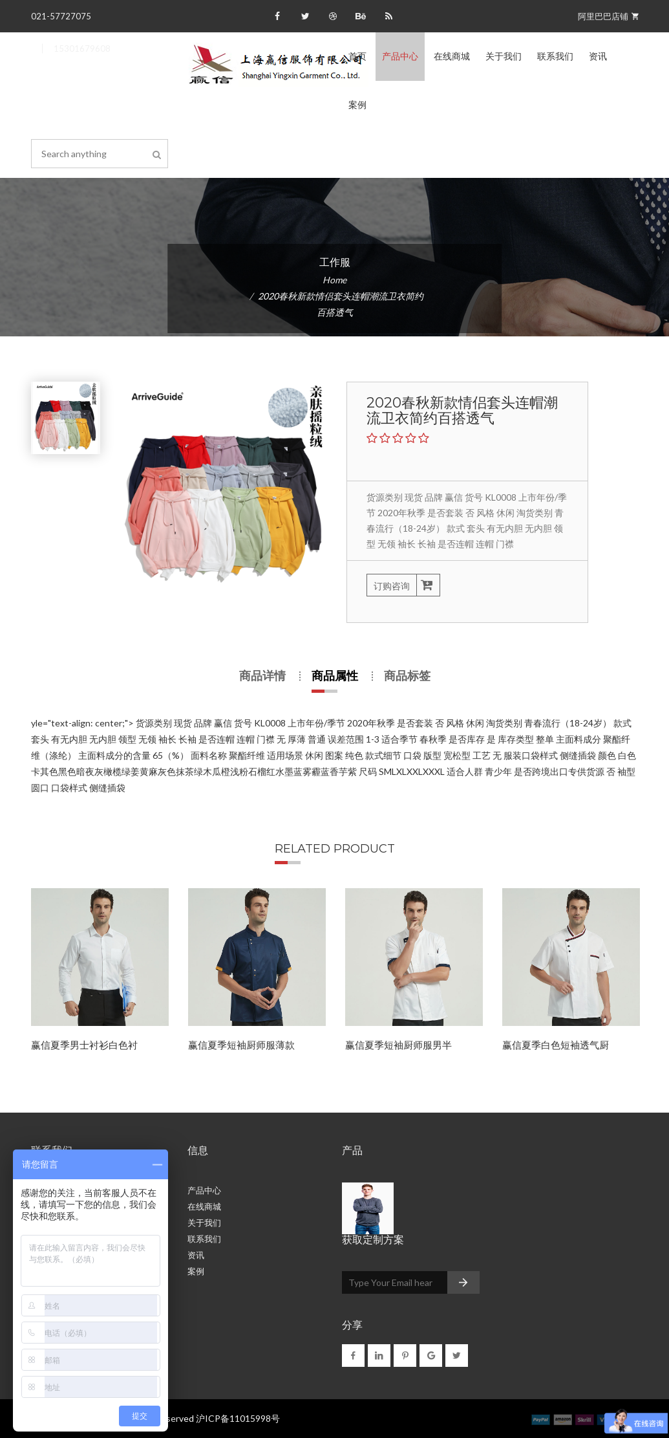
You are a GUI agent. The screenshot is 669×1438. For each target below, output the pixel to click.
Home (334, 279)
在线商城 (452, 56)
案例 (357, 105)
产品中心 (400, 56)
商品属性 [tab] (335, 676)
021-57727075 (61, 16)
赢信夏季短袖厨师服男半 (398, 1045)
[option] (99, 977)
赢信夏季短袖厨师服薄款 (241, 1045)
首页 (357, 56)
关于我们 (503, 56)
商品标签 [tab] (407, 676)
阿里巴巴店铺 (608, 16)
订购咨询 (403, 585)
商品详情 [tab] (262, 676)
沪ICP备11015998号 (238, 1418)
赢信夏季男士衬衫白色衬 (84, 1045)
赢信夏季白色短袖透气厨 (555, 1045)
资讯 (598, 56)
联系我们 (555, 56)
